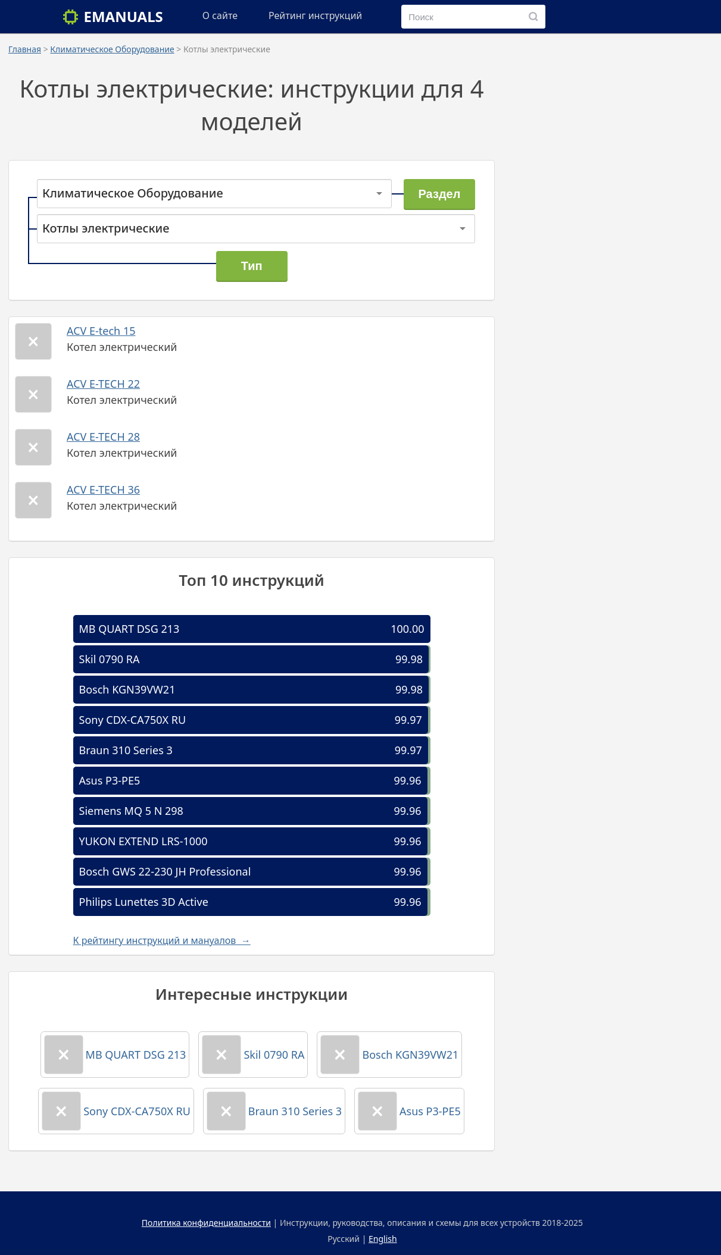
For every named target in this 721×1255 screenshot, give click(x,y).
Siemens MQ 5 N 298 (131, 811)
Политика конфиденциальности (206, 1222)
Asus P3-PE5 (110, 780)
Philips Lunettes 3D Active (143, 902)
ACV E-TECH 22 (103, 383)
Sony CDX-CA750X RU (132, 720)
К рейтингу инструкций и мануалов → (162, 940)
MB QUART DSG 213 (129, 629)
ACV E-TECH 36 (103, 489)
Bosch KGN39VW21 (127, 689)
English (383, 1238)
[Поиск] (533, 17)
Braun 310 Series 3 (126, 750)
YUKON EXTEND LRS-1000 (143, 841)
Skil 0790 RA (109, 659)
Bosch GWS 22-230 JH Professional (165, 871)
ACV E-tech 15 (101, 331)
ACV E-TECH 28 (103, 436)
